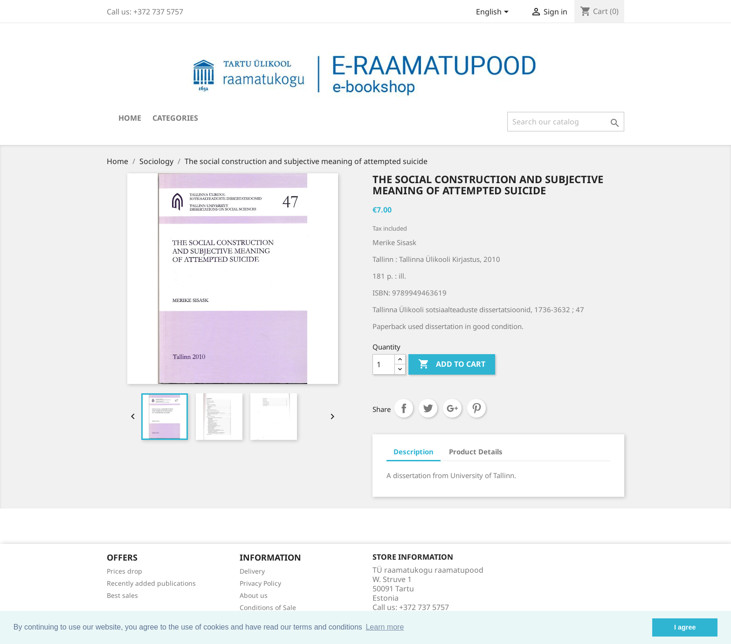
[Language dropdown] (494, 12)
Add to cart (451, 364)
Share (403, 408)
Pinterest (476, 408)
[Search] (565, 121)
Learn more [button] (385, 627)
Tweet (428, 408)
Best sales (122, 595)
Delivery (252, 571)
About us (254, 595)
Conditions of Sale (268, 607)
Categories (175, 118)
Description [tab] (413, 451)
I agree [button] (685, 627)
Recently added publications (151, 583)
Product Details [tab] (476, 451)
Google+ (452, 408)
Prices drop (124, 571)
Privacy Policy (260, 583)
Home (129, 118)
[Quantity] (383, 364)
